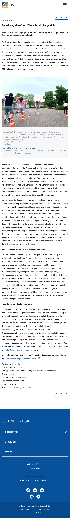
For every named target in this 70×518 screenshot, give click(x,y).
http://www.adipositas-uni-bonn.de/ (23, 358)
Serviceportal (45, 482)
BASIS (35, 481)
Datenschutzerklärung (41, 509)
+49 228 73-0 (35, 464)
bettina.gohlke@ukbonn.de (19, 387)
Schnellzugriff (19, 421)
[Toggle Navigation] (65, 4)
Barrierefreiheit (35, 513)
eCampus (24, 481)
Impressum (25, 509)
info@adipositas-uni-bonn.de (18, 350)
